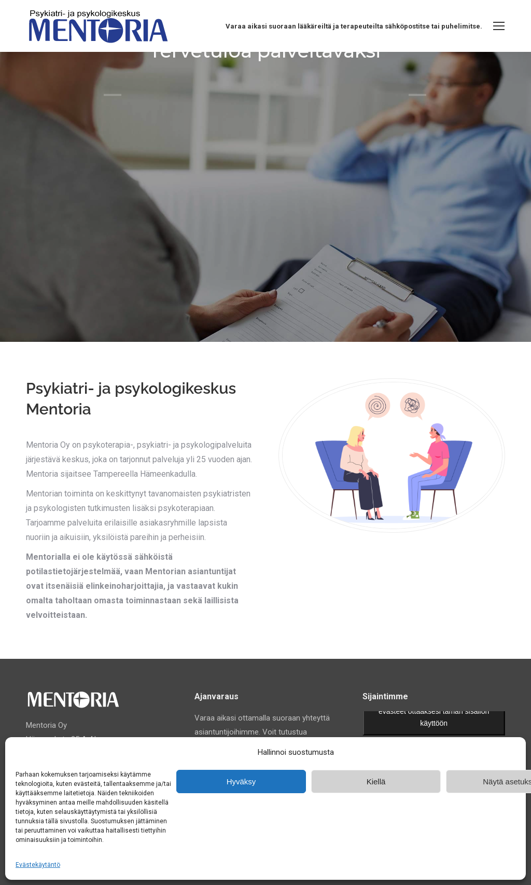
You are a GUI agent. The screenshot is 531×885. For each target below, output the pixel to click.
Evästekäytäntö (38, 864)
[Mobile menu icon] (499, 26)
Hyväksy (241, 781)
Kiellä (376, 781)
